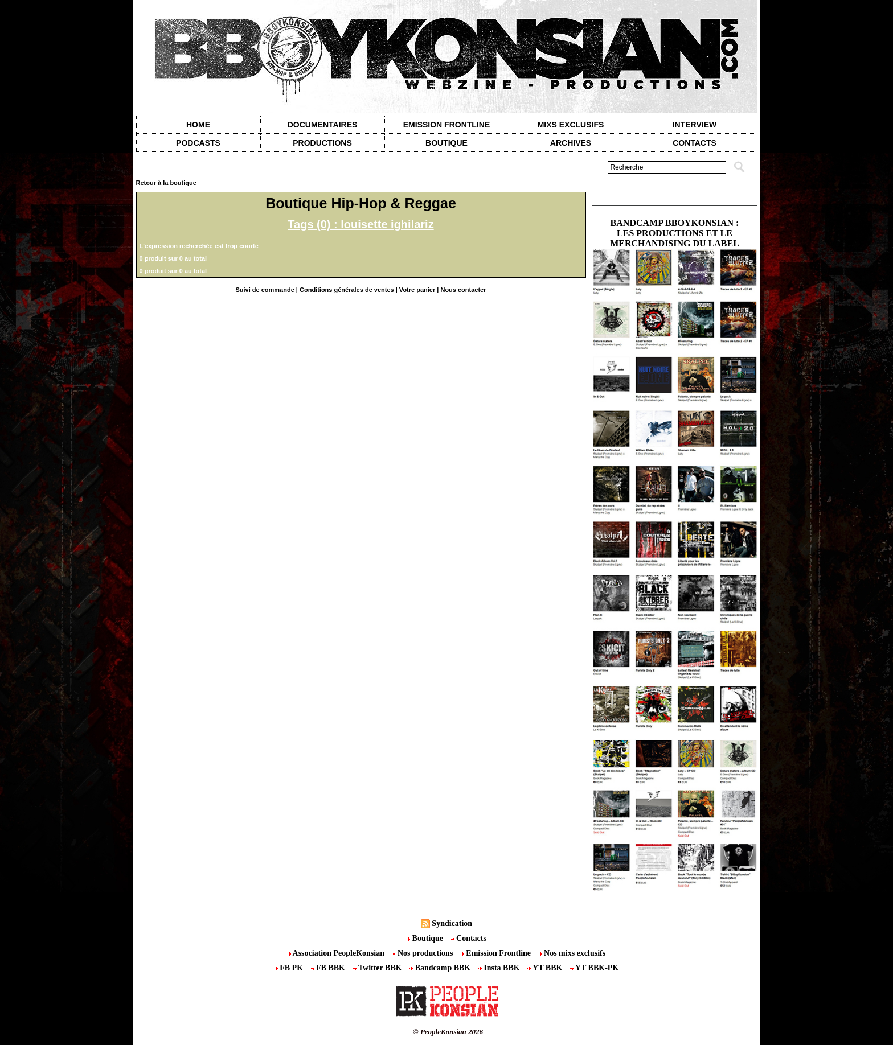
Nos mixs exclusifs (572, 953)
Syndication (452, 923)
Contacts (468, 938)
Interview (695, 124)
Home (198, 124)
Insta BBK (500, 968)
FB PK (290, 968)
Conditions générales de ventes (347, 289)
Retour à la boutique (166, 182)
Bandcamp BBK (441, 968)
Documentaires (323, 124)
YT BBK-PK (594, 968)
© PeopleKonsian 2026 (448, 1031)
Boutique (446, 142)
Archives (570, 142)
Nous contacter (463, 289)
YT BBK (545, 968)
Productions (322, 142)
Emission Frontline (446, 124)
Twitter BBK (378, 968)
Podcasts (198, 142)
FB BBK (329, 968)
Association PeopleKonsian (337, 953)
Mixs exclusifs (571, 124)
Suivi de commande (264, 289)
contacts (694, 142)
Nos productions (423, 953)
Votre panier (417, 289)
